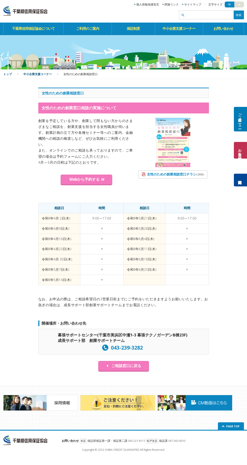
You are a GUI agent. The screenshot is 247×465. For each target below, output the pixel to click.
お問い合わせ (223, 28)
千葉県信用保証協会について (33, 28)
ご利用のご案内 (87, 28)
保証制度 (133, 28)
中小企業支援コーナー (179, 28)
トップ (7, 74)
